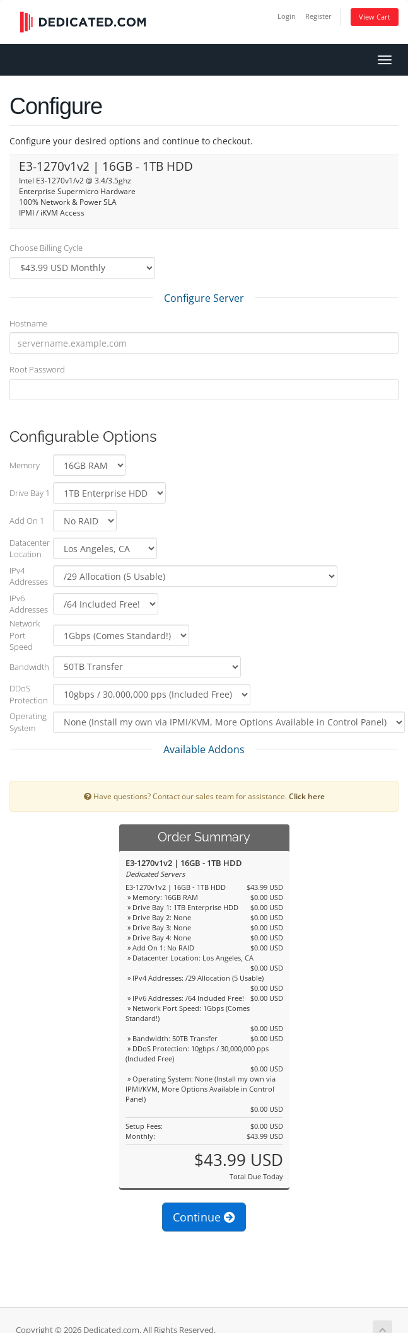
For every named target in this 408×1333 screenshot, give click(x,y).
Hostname (28, 323)
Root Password (37, 369)
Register (318, 16)
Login (286, 16)
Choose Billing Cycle (46, 247)
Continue (204, 1217)
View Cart (374, 16)
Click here (307, 796)
